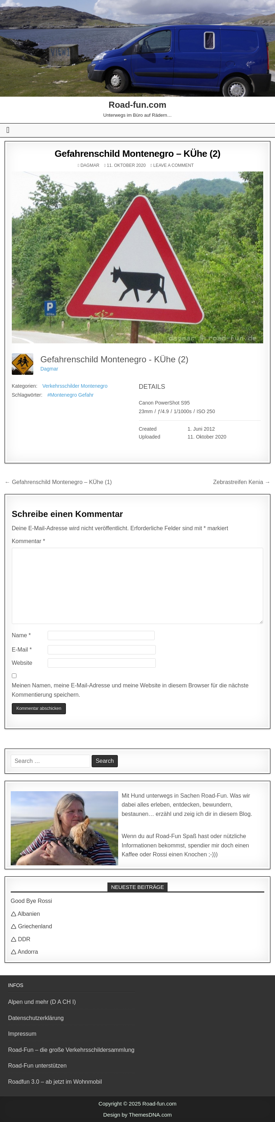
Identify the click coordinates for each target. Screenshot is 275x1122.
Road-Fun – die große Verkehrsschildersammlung (71, 1050)
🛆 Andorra (24, 952)
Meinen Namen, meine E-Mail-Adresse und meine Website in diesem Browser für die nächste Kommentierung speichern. (130, 690)
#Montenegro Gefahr (70, 395)
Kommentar (28, 541)
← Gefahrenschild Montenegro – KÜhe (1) (58, 482)
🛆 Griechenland (31, 926)
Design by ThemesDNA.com (137, 1115)
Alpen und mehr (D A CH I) (42, 1002)
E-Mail (22, 650)
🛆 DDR (20, 939)
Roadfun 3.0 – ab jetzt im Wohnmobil (55, 1082)
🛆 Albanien (25, 914)
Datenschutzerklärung (36, 1018)
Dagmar (90, 165)
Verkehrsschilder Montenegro (74, 386)
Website (22, 663)
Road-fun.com (137, 105)
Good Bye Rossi (31, 901)
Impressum (22, 1034)
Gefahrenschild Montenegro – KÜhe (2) (137, 153)
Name (21, 635)
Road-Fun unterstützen (37, 1066)
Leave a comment (173, 165)
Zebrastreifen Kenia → (241, 482)
